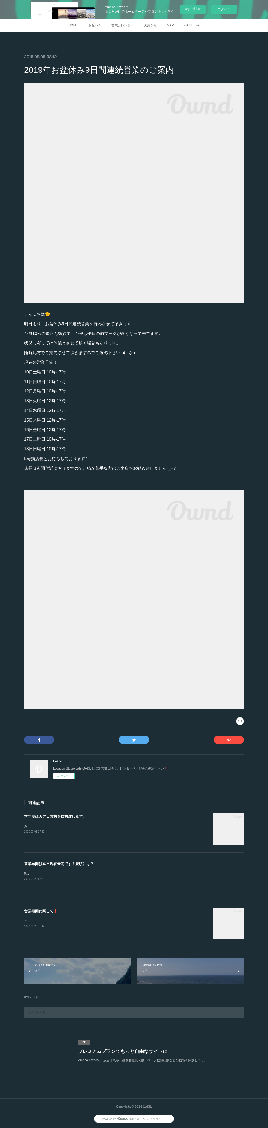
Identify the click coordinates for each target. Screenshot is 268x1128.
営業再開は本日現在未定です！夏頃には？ (59, 864)
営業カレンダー (122, 25)
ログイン (224, 9)
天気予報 (150, 25)
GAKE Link (192, 25)
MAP (170, 25)
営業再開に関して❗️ (41, 911)
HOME (73, 25)
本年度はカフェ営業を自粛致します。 (55, 816)
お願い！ (94, 25)
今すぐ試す (192, 9)
